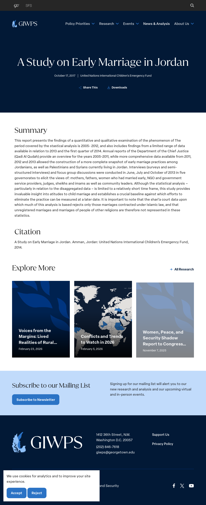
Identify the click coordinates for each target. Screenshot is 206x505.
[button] (189, 5)
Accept (16, 493)
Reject (37, 493)
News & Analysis (156, 23)
